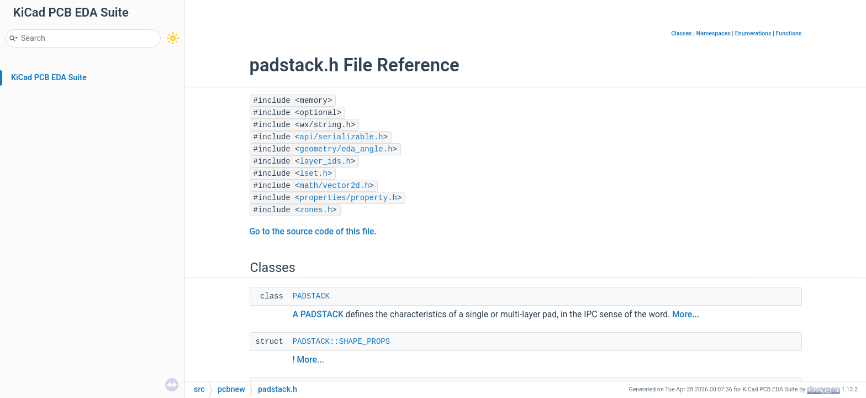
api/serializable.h (341, 137)
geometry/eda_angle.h (346, 149)
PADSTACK (311, 296)
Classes (681, 33)
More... (685, 315)
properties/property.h (348, 197)
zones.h (316, 210)
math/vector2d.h (334, 185)
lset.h (314, 173)
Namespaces (713, 33)
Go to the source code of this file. (313, 232)
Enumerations (753, 33)
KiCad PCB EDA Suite (49, 77)
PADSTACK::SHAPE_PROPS (341, 341)
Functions (789, 33)
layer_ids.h (325, 161)
